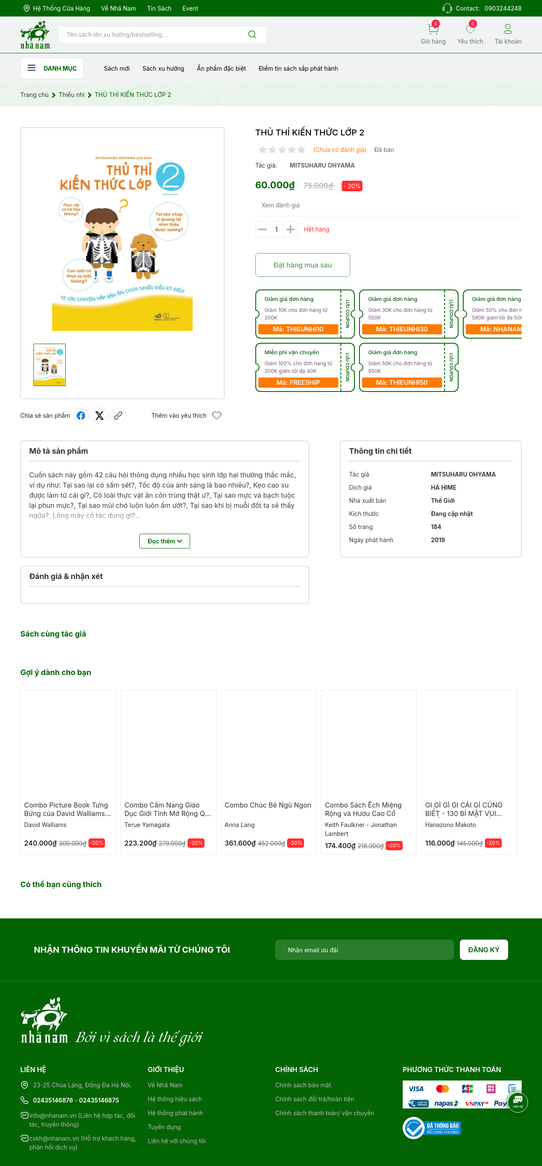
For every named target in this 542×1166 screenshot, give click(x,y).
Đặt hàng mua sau (303, 265)
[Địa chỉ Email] (364, 950)
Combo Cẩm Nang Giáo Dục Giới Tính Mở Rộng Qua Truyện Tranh (168, 813)
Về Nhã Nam (118, 8)
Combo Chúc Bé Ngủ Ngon (268, 805)
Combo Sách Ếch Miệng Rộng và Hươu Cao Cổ (363, 809)
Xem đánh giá (281, 205)
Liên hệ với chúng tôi (177, 1106)
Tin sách (159, 8)
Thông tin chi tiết (380, 451)
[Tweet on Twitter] (99, 416)
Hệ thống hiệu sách (175, 1064)
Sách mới (117, 68)
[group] (122, 236)
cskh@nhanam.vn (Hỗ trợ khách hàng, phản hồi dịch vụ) (82, 1108)
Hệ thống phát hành (175, 1078)
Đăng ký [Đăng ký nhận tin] (484, 949)
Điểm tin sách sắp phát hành (298, 68)
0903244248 (503, 8)
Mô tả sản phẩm (58, 451)
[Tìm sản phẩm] (162, 34)
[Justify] (252, 35)
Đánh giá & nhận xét (66, 576)
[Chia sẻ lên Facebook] (81, 416)
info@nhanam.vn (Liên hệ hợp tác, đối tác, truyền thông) (82, 1085)
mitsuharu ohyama (322, 165)
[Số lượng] (276, 229)
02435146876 (53, 1065)
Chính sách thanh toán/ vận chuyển (324, 1078)
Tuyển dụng (164, 1092)
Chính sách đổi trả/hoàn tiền (314, 1064)
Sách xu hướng (163, 68)
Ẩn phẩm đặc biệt (221, 68)
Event (190, 8)
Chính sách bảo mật (303, 1050)
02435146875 (99, 1065)
